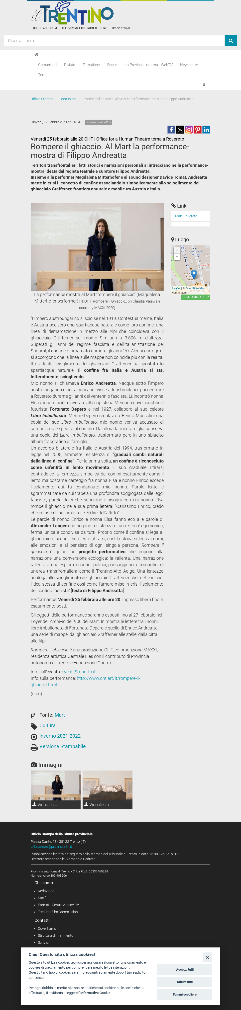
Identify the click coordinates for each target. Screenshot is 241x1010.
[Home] (36, 55)
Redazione (46, 891)
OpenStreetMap (195, 288)
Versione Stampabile (62, 746)
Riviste (69, 65)
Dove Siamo (47, 929)
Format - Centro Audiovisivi (59, 905)
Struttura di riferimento (55, 935)
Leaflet (176, 288)
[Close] (207, 957)
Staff (42, 898)
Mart (60, 715)
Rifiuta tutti (185, 982)
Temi (42, 75)
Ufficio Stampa (42, 99)
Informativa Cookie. (96, 993)
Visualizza (44, 804)
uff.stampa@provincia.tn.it (51, 847)
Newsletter (189, 65)
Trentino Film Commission (58, 912)
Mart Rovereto (186, 216)
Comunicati (47, 65)
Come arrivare (195, 297)
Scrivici (43, 942)
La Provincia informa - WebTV (149, 65)
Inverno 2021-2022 (60, 736)
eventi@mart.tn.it (79, 671)
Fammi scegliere (185, 994)
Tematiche (91, 65)
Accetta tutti (185, 969)
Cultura (47, 725)
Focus (112, 65)
